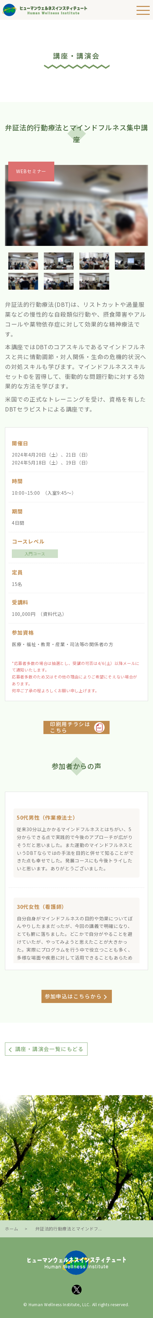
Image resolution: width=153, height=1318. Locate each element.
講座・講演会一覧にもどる (49, 1049)
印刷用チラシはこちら (70, 727)
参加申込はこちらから (73, 996)
